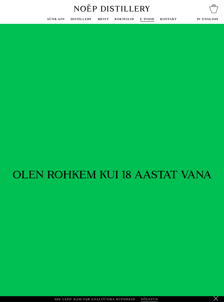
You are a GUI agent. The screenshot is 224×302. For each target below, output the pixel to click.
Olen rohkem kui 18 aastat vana (112, 174)
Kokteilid (124, 18)
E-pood (147, 18)
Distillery (81, 18)
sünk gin (55, 18)
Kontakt (168, 18)
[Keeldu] (216, 299)
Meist (103, 18)
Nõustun (149, 298)
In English (207, 18)
